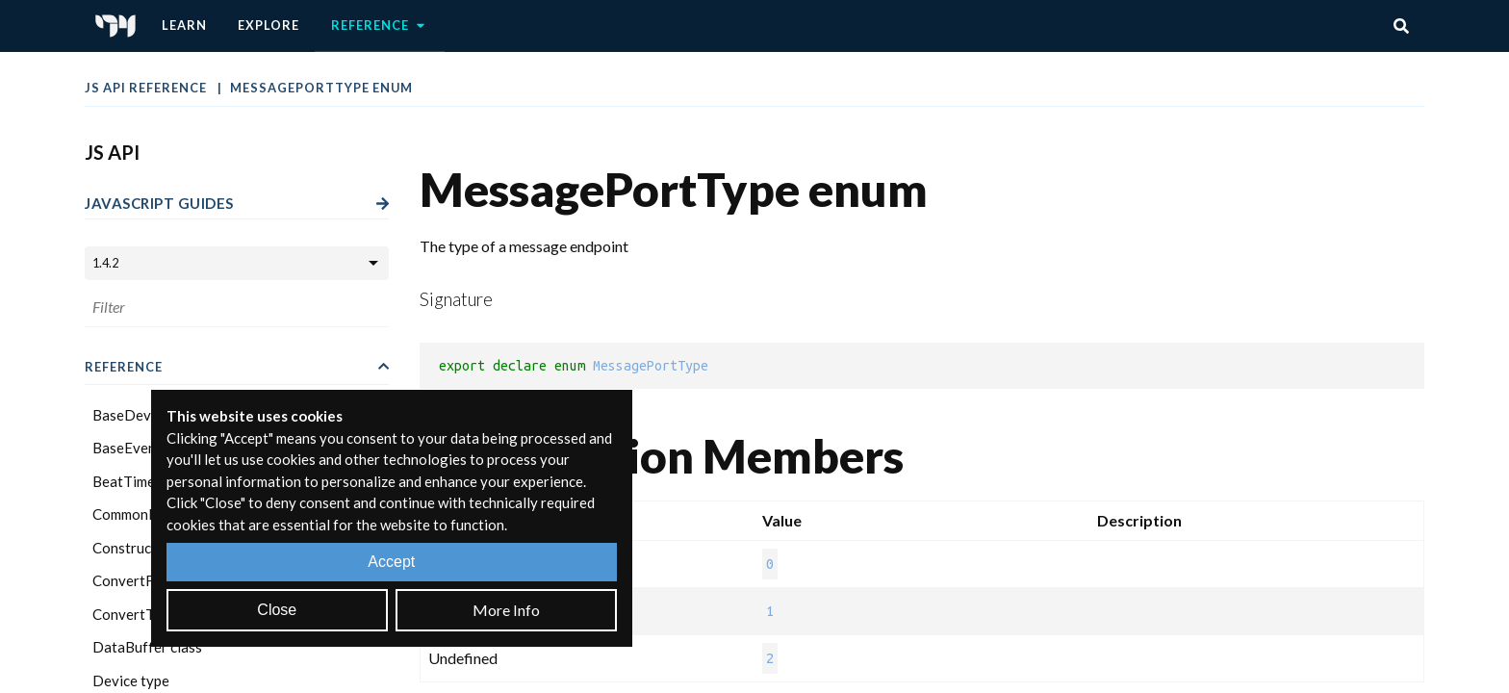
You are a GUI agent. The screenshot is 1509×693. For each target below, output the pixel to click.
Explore (268, 25)
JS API (112, 152)
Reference (379, 26)
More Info (506, 610)
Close (276, 610)
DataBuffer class (147, 646)
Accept (391, 561)
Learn (184, 25)
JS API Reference (147, 87)
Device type (130, 680)
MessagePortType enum (321, 87)
